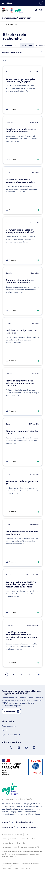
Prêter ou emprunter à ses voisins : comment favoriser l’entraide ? (20, 383)
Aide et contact (9, 725)
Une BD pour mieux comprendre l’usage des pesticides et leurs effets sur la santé (21, 636)
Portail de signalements (30, 847)
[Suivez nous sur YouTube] (26, 748)
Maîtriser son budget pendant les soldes (21, 331)
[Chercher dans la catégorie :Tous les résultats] (9, 45)
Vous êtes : (7, 4)
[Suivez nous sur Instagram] (34, 747)
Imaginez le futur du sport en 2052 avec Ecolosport (21, 130)
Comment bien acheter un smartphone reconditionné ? (21, 231)
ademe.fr (7, 822)
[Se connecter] (35, 10)
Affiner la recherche (22, 52)
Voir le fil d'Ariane (9, 24)
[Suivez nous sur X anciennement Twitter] (11, 747)
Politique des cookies (9, 847)
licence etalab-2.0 (9, 856)
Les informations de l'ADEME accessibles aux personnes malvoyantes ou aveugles (21, 584)
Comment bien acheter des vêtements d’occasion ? (20, 281)
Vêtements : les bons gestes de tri (22, 482)
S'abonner (11, 712)
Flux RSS (5, 730)
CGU (27, 834)
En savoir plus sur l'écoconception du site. (16, 868)
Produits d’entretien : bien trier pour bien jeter (22, 532)
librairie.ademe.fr (25, 822)
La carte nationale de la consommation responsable (20, 180)
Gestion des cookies (28, 839)
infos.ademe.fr (10, 827)
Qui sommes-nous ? (11, 734)
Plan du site (21, 843)
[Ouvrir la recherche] (41, 10)
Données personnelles (9, 839)
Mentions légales (7, 843)
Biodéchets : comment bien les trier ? (22, 432)
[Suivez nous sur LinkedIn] (19, 748)
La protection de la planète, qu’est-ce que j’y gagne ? (20, 80)
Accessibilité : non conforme (12, 834)
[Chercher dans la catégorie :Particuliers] (27, 45)
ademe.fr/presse (29, 827)
